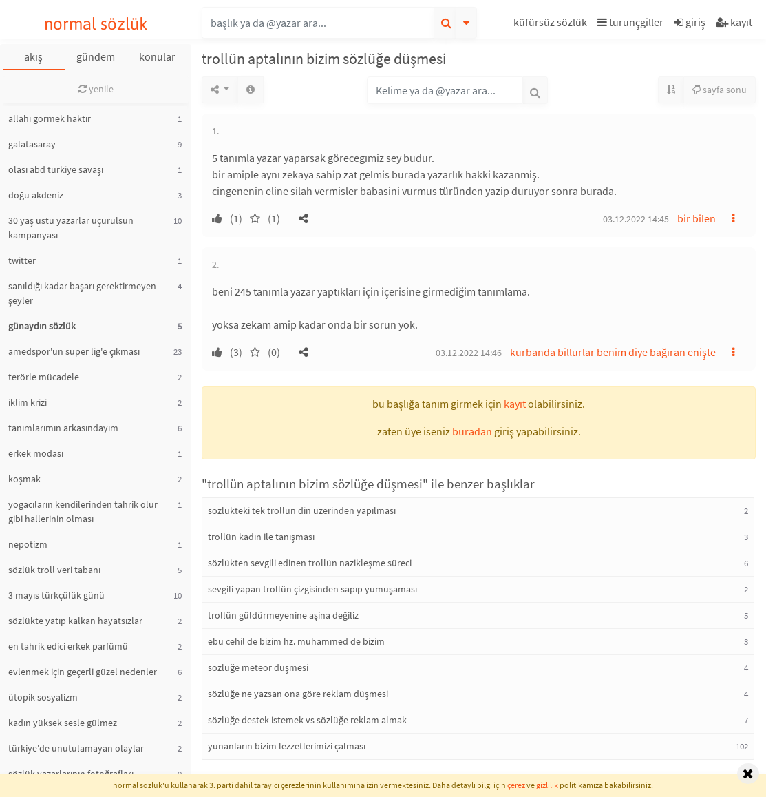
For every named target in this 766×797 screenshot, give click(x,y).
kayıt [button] (515, 404)
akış (33, 56)
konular (157, 56)
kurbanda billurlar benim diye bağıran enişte (613, 352)
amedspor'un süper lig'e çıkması (74, 351)
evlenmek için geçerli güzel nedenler (82, 671)
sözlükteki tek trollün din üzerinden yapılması (302, 510)
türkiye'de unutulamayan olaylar (76, 748)
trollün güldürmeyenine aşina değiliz (283, 615)
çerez (516, 785)
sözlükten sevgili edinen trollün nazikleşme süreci (310, 563)
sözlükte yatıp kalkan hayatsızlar (75, 620)
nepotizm (27, 544)
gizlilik (547, 785)
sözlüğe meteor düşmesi (258, 667)
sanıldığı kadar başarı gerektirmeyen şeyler (82, 293)
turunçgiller (630, 22)
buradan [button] (472, 431)
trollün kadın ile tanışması (261, 536)
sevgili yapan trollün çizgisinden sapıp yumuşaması (312, 589)
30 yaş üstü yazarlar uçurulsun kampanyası (71, 227)
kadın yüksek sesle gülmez (62, 722)
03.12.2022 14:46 (469, 352)
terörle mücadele (43, 377)
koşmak (24, 479)
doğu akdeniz (35, 195)
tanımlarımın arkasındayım (63, 428)
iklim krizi (27, 402)
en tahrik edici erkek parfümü (68, 646)
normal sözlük (96, 23)
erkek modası (35, 453)
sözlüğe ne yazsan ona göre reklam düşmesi (298, 693)
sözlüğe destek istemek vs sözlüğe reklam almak (307, 720)
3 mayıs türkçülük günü (56, 595)
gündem (95, 56)
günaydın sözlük (42, 326)
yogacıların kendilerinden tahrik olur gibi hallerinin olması (83, 511)
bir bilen (696, 218)
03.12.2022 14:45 (636, 219)
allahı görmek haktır (49, 118)
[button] (552, 24)
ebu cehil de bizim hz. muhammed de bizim (296, 641)
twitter (22, 260)
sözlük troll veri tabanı (54, 569)
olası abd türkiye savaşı (55, 169)
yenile (96, 89)
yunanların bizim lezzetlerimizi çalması (286, 746)
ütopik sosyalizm (43, 697)
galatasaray (32, 144)
